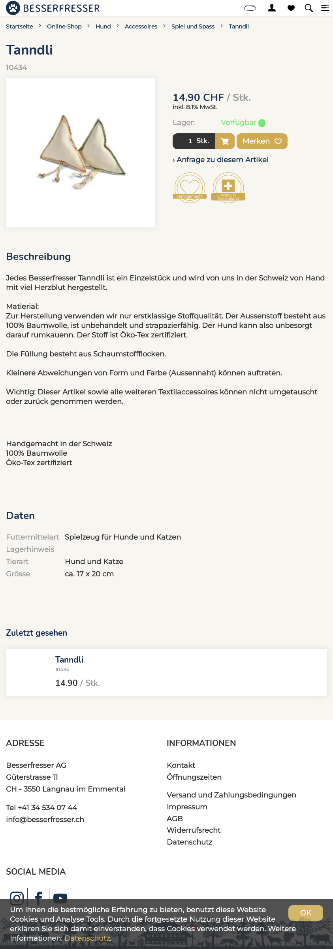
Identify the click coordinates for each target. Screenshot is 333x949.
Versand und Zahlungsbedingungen (231, 795)
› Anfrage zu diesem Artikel (221, 159)
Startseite (19, 26)
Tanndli (239, 26)
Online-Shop (64, 26)
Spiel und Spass (192, 26)
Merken (262, 141)
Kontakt (181, 765)
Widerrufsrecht (193, 830)
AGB (175, 819)
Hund (103, 26)
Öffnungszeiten (194, 777)
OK (305, 913)
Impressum (187, 807)
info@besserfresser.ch (45, 819)
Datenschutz (189, 842)
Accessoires (141, 26)
